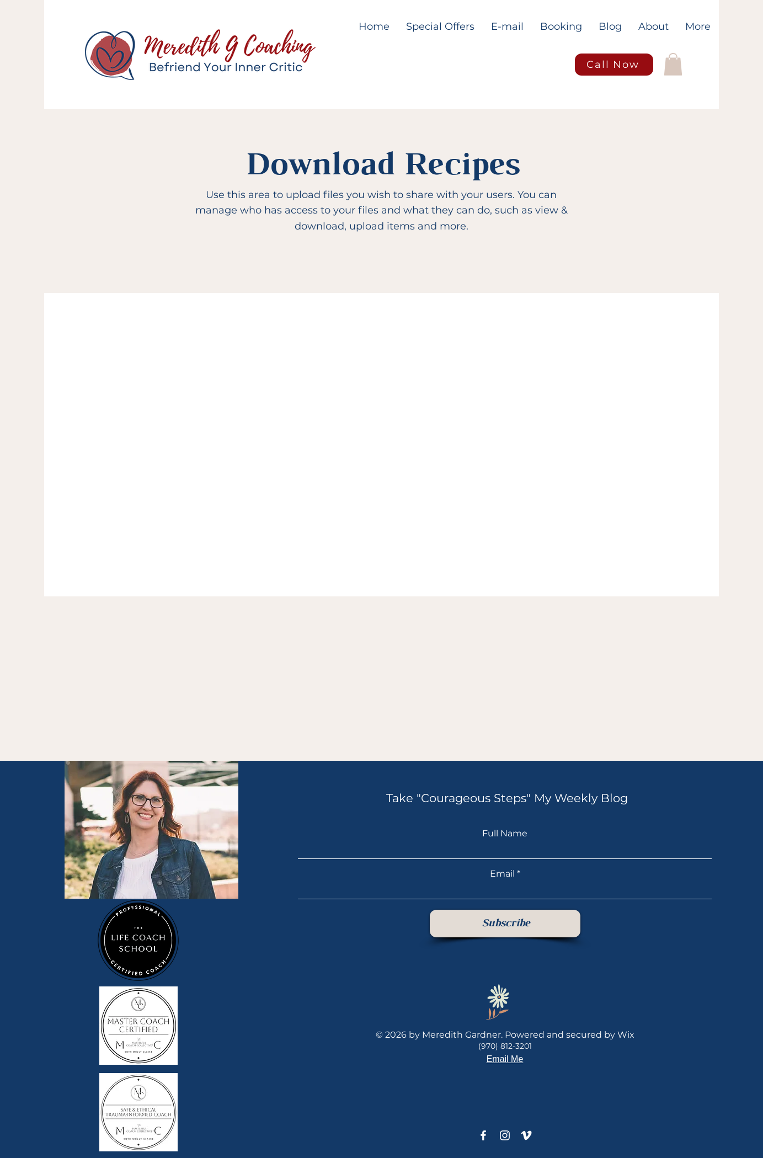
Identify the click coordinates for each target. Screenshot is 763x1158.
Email (502, 873)
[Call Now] (614, 65)
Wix (625, 1034)
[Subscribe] (505, 923)
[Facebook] (483, 1135)
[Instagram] (504, 1135)
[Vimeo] (526, 1135)
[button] (673, 64)
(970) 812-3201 (505, 1046)
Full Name (504, 833)
